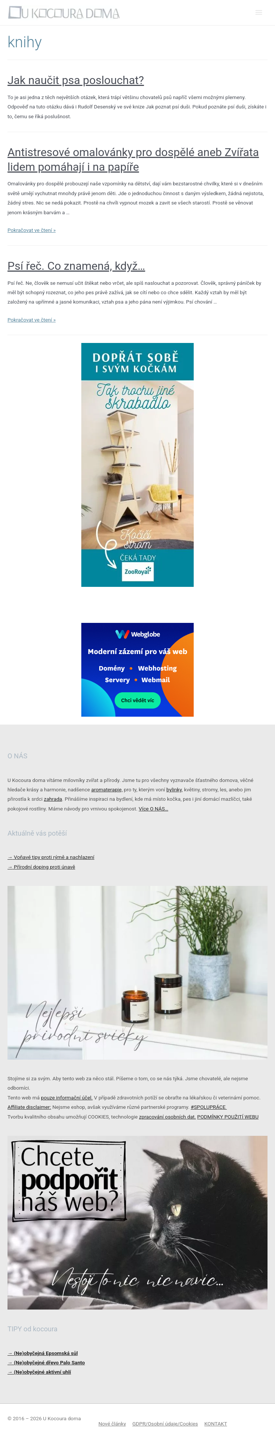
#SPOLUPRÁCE (209, 1107)
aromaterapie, (107, 789)
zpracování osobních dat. (167, 1117)
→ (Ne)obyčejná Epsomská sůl (42, 1353)
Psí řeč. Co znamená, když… (76, 265)
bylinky (174, 789)
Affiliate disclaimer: (29, 1107)
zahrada (53, 799)
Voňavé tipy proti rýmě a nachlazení (50, 857)
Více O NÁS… (153, 809)
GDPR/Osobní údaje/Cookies (165, 1424)
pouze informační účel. (67, 1098)
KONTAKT (215, 1424)
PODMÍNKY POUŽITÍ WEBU (228, 1117)
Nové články (112, 1424)
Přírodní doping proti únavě (41, 867)
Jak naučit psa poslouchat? (75, 80)
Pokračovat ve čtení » (31, 230)
